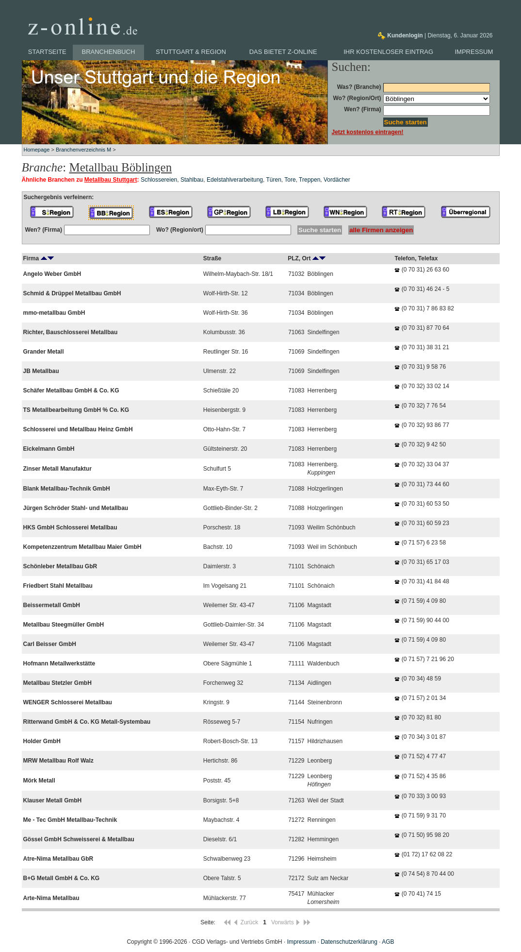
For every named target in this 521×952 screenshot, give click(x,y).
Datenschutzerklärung (349, 941)
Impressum (474, 51)
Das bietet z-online (283, 51)
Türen (273, 179)
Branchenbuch (108, 51)
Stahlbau (191, 179)
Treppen (309, 179)
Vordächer (337, 179)
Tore (289, 179)
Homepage (37, 150)
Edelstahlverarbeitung (235, 179)
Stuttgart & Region (191, 51)
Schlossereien (159, 179)
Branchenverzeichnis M (83, 150)
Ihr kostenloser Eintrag (388, 51)
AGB (388, 941)
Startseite (47, 51)
